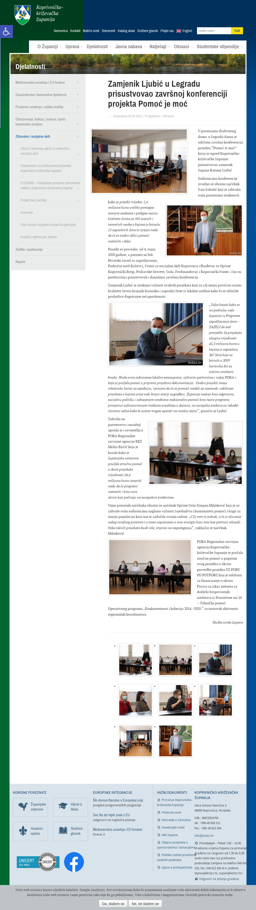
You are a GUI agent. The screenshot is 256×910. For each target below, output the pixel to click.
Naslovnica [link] (61, 27)
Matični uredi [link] (91, 27)
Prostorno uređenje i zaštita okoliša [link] (39, 103)
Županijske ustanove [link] (38, 804)
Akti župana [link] (170, 832)
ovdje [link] (229, 895)
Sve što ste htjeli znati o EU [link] (111, 811)
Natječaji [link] (160, 43)
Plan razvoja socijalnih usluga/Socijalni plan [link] (48, 221)
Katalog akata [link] (126, 27)
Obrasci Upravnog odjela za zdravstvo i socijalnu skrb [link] (45, 147)
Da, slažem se (113, 904)
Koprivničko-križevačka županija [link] (37, 15)
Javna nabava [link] (130, 43)
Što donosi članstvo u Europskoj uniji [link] (118, 797)
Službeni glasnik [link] (147, 27)
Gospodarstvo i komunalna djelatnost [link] (41, 91)
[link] (6, 31)
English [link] (187, 27)
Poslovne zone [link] (171, 809)
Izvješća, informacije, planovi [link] (38, 234)
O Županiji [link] (50, 43)
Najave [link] (20, 258)
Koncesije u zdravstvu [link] (176, 817)
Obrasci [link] (183, 43)
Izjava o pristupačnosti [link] (177, 864)
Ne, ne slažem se (145, 904)
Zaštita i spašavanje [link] (29, 246)
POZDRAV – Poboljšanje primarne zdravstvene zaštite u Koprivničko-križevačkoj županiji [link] (50, 182)
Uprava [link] (74, 43)
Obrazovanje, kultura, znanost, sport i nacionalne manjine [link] (41, 118)
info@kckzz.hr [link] (204, 832)
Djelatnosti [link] (99, 43)
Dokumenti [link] (108, 27)
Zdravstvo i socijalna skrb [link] (33, 133)
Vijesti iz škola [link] (76, 804)
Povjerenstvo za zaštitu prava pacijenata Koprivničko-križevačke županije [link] (45, 165)
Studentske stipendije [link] (220, 43)
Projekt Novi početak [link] (33, 197)
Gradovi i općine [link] (37, 828)
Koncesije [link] (26, 209)
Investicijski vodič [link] (173, 824)
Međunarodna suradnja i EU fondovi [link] (40, 79)
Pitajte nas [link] (167, 27)
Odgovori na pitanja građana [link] (219, 876)
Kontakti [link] (75, 27)
